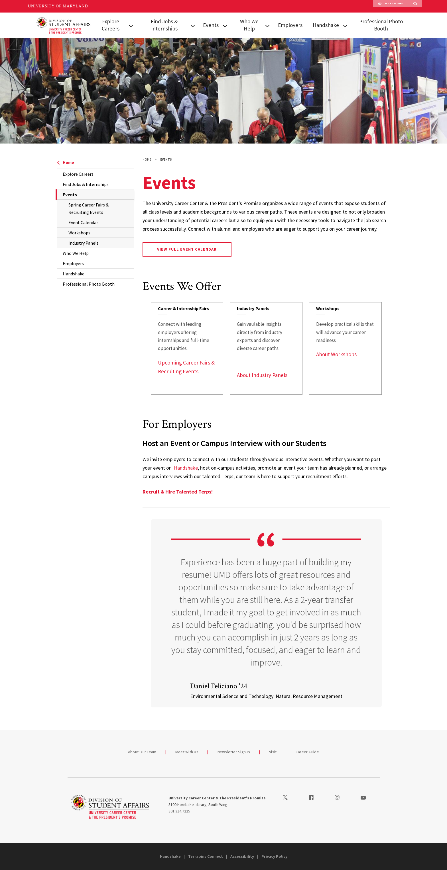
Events (211, 25)
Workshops (79, 233)
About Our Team (142, 751)
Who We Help (249, 25)
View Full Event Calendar (187, 249)
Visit (273, 751)
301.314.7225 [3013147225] (179, 811)
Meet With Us (186, 751)
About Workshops (336, 354)
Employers (290, 25)
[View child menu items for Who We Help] (267, 25)
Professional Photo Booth (381, 25)
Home (65, 162)
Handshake (326, 25)
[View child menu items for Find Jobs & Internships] (192, 25)
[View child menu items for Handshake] (345, 25)
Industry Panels (83, 243)
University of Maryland (58, 6)
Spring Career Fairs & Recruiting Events (88, 208)
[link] (187, 348)
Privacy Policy (274, 856)
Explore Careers (110, 25)
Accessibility (242, 856)
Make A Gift (391, 6)
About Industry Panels (262, 375)
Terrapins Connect (205, 856)
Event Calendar (83, 222)
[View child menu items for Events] (225, 25)
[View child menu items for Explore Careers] (131, 25)
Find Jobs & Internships (164, 25)
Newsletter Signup (234, 751)
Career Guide (307, 751)
